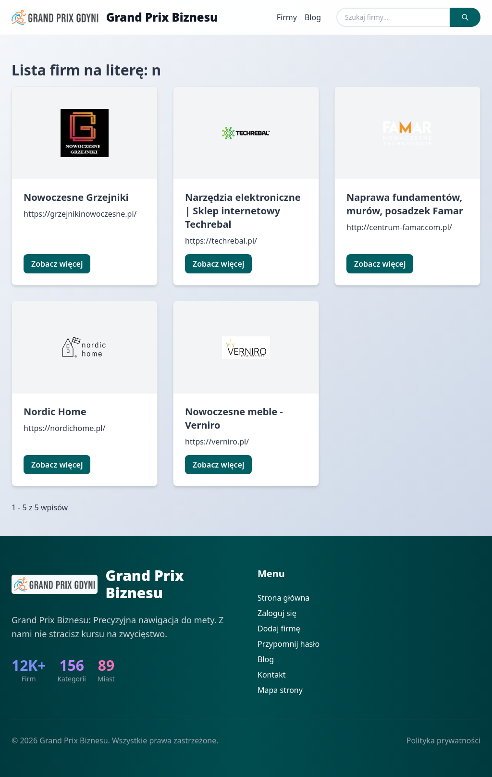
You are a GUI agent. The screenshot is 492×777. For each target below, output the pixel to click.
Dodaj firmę (279, 628)
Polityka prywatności (443, 740)
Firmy (287, 17)
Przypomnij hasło (289, 644)
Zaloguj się (277, 613)
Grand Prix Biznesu (162, 17)
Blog (313, 17)
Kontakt (272, 674)
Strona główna (283, 597)
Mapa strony (280, 690)
